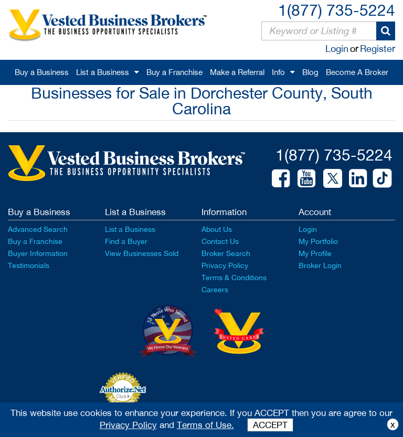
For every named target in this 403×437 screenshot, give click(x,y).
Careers (215, 289)
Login (336, 48)
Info (278, 72)
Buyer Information (38, 253)
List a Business (102, 72)
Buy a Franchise (174, 72)
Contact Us (220, 241)
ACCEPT (270, 425)
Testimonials (28, 265)
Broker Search (226, 253)
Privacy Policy (225, 265)
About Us (217, 229)
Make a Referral (237, 72)
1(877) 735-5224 (336, 9)
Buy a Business (42, 72)
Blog (310, 72)
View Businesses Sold (141, 253)
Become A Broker (357, 72)
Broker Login (320, 265)
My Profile (315, 253)
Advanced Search (38, 229)
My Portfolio (318, 241)
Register (377, 48)
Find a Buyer (126, 241)
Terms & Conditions (234, 277)
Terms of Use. (205, 425)
